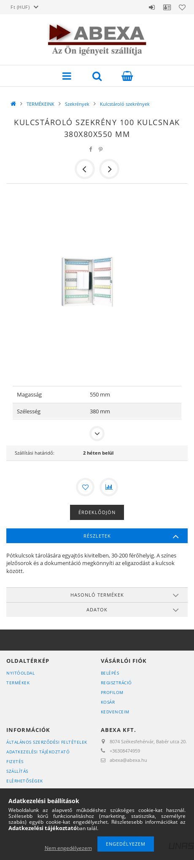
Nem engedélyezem (68, 848)
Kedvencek (182, 7)
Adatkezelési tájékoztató (38, 752)
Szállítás (17, 771)
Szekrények (77, 104)
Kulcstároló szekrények (125, 104)
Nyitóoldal (20, 673)
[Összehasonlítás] (109, 487)
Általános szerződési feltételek (46, 742)
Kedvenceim (115, 712)
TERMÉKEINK (40, 104)
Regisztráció (116, 683)
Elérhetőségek (24, 781)
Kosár (108, 702)
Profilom (112, 692)
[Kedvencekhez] (85, 487)
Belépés (152, 7)
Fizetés (15, 761)
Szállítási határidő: (34, 453)
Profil (167, 7)
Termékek (18, 683)
